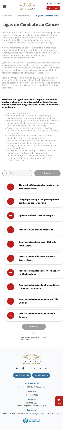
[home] (27, 6)
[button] (4, 6)
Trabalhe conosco (41, 375)
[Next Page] (34, 327)
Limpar (43, 337)
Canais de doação (22, 375)
